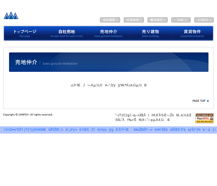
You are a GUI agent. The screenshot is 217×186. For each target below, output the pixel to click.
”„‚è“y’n (72, 129)
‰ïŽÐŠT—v (110, 20)
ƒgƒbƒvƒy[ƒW (24, 33)
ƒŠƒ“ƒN (195, 129)
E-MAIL (204, 20)
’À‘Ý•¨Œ (193, 33)
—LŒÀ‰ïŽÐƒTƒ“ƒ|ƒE (42, 17)
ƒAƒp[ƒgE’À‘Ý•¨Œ (115, 129)
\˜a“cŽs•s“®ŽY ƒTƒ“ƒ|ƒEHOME (23, 129)
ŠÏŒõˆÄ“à (157, 20)
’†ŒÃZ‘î (88, 129)
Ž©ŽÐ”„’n (67, 33)
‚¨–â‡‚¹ (210, 129)
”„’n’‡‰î (109, 33)
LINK (181, 20)
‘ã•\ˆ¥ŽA (133, 20)
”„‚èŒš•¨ (151, 33)
